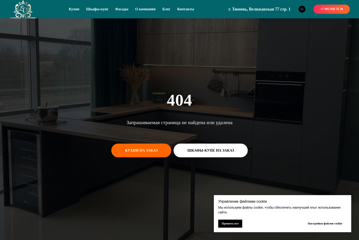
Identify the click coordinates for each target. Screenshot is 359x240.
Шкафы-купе (97, 9)
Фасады (121, 9)
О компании (145, 9)
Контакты (185, 9)
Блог (166, 9)
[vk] (302, 9)
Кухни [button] (74, 9)
